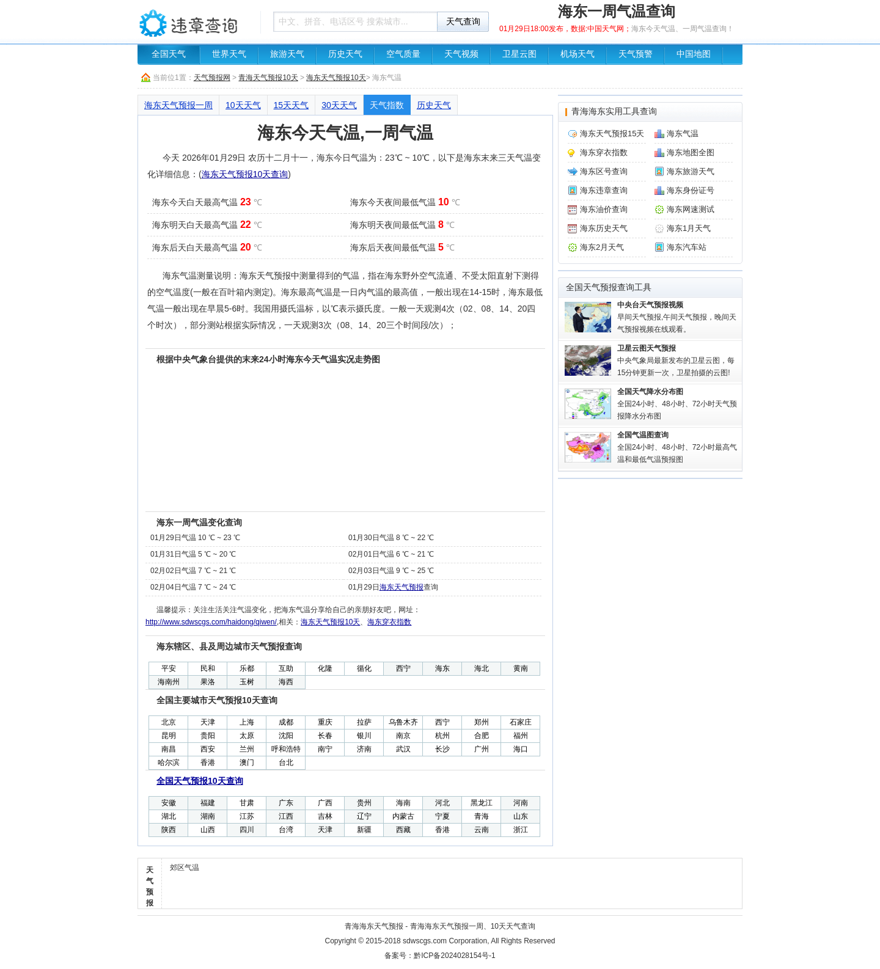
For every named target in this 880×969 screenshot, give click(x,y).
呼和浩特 (286, 749)
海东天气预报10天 (335, 77)
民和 (207, 668)
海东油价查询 (604, 209)
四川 (247, 829)
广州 (481, 749)
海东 (442, 668)
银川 (364, 735)
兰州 (247, 749)
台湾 (286, 829)
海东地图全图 (690, 152)
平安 (168, 668)
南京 (403, 735)
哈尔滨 (169, 762)
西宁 (403, 668)
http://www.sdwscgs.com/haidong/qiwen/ (211, 622)
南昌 (168, 749)
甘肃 (247, 803)
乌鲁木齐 (403, 722)
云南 (481, 829)
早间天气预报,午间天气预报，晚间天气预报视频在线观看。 (676, 317)
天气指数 (387, 105)
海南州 (169, 682)
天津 (207, 722)
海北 (481, 668)
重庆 (325, 722)
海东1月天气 (689, 228)
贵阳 (207, 735)
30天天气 (339, 105)
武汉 (403, 749)
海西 (286, 682)
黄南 (520, 668)
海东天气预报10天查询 (245, 174)
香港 (207, 762)
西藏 (403, 829)
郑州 (481, 722)
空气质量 (403, 54)
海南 (403, 803)
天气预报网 (212, 77)
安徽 (168, 803)
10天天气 (243, 105)
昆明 (168, 735)
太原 (247, 735)
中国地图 (693, 54)
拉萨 (364, 722)
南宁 (325, 749)
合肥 (481, 735)
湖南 (207, 816)
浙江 (520, 829)
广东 (286, 803)
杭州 (442, 735)
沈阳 (286, 735)
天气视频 (461, 54)
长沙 (442, 749)
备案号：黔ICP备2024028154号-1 (439, 955)
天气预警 (635, 54)
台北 (286, 762)
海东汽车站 (686, 247)
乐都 (247, 668)
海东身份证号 (690, 190)
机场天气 (577, 54)
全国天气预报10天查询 (199, 781)
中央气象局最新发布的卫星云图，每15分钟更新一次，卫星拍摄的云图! (676, 360)
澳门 (247, 762)
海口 (520, 749)
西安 (207, 749)
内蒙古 (403, 816)
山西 (207, 829)
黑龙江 (482, 803)
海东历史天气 (604, 228)
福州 (520, 735)
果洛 (207, 682)
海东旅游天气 (690, 171)
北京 (168, 722)
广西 (325, 803)
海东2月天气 (602, 247)
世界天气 (229, 54)
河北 (442, 803)
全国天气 (169, 54)
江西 (286, 816)
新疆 (364, 829)
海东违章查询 (604, 190)
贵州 (364, 803)
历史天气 (345, 54)
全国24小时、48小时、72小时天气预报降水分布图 (677, 403)
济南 (364, 749)
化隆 (325, 668)
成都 (286, 722)
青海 (481, 816)
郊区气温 (184, 867)
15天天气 (291, 105)
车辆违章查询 (196, 21)
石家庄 (521, 722)
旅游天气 (287, 54)
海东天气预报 (402, 587)
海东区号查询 (604, 171)
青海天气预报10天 (268, 77)
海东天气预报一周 (178, 105)
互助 (286, 668)
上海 (247, 722)
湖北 (168, 816)
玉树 (247, 682)
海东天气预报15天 (612, 133)
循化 (364, 668)
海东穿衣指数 (389, 622)
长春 (325, 735)
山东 (520, 816)
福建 (207, 803)
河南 (520, 803)
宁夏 (442, 816)
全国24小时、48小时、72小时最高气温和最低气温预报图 (677, 447)
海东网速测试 (690, 209)
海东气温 (682, 133)
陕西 (168, 829)
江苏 (247, 816)
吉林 (325, 816)
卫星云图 (519, 54)
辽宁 (364, 816)
